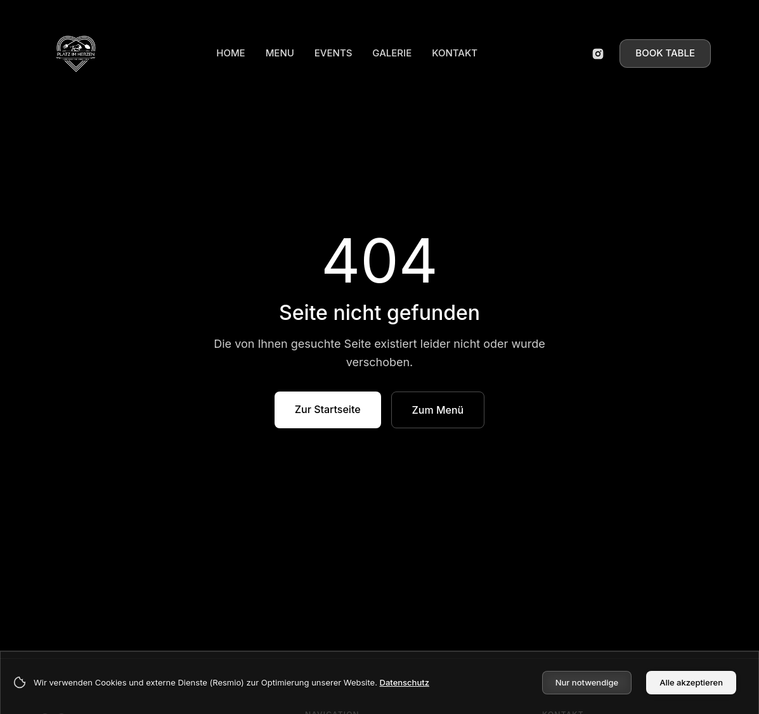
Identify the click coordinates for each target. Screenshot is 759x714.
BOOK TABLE (665, 53)
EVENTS (334, 53)
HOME (230, 53)
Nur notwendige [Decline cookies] (586, 682)
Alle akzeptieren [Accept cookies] (691, 682)
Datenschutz (404, 682)
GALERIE (392, 53)
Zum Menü (438, 410)
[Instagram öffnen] (598, 54)
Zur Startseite (328, 409)
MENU (280, 53)
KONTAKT (454, 53)
